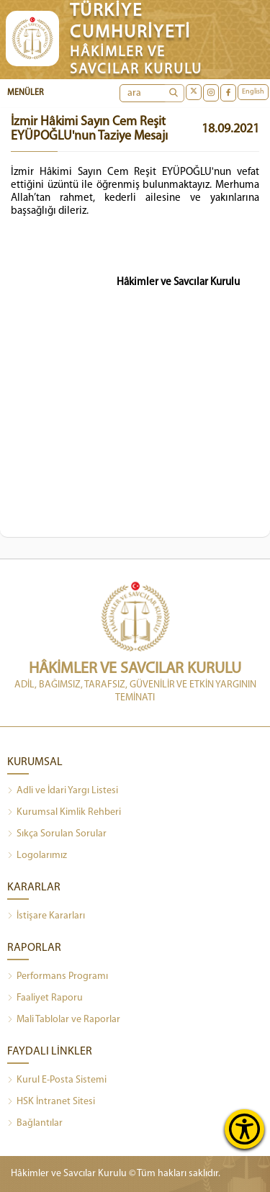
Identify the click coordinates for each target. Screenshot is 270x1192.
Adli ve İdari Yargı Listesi (62, 791)
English (253, 92)
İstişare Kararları (46, 916)
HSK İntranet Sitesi (51, 1102)
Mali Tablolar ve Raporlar (63, 1020)
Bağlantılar (35, 1123)
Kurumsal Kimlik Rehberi (64, 812)
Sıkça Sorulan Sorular (57, 834)
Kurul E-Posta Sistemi (57, 1080)
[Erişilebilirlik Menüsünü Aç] (244, 1129)
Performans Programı (57, 977)
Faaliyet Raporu (45, 998)
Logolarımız (37, 856)
